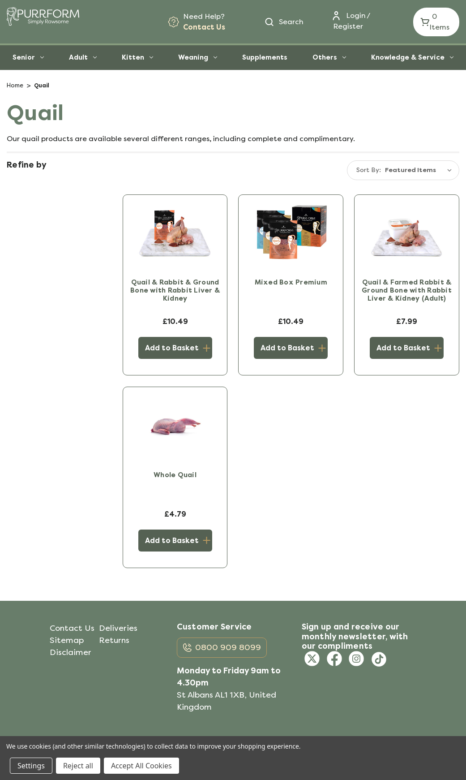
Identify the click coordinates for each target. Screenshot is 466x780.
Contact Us (204, 27)
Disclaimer (70, 652)
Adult (83, 57)
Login (356, 15)
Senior (28, 57)
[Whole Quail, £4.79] (175, 425)
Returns (114, 640)
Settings (31, 766)
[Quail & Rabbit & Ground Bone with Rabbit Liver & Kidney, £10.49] (175, 233)
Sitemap (67, 640)
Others (329, 57)
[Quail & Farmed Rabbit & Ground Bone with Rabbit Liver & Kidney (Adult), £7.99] (406, 233)
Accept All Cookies (141, 766)
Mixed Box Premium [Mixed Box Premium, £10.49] (291, 282)
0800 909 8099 (228, 647)
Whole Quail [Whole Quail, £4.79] (175, 475)
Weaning (197, 57)
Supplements (264, 57)
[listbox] (420, 170)
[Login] (345, 15)
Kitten (137, 57)
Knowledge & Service (412, 57)
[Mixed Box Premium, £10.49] (291, 233)
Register (348, 26)
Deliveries (118, 628)
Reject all (78, 766)
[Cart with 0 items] (436, 22)
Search (291, 21)
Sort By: (368, 170)
